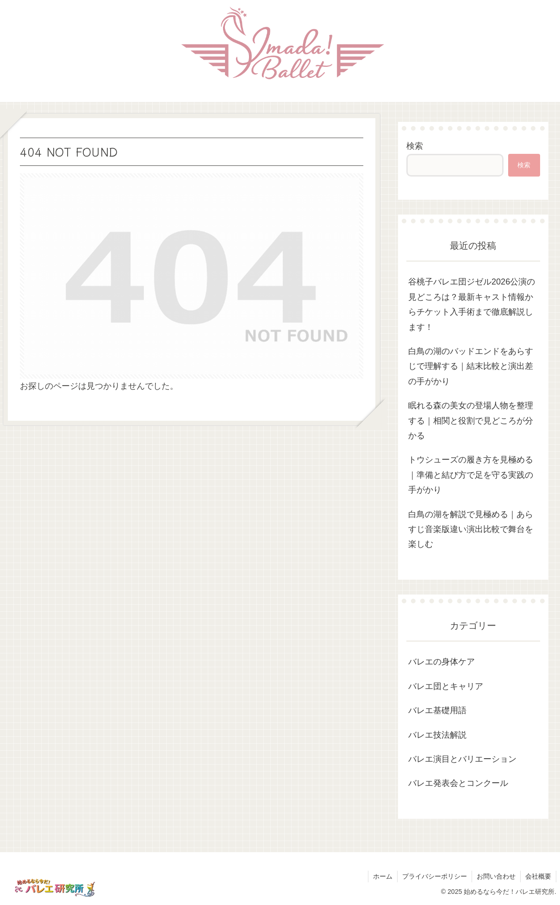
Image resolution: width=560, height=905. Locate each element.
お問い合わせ (496, 876)
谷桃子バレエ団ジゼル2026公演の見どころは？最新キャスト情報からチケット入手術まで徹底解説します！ (471, 304)
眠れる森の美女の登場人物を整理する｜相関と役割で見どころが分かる (470, 420)
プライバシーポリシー (434, 876)
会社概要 (538, 876)
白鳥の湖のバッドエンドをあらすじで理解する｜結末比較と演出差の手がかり (470, 366)
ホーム (382, 876)
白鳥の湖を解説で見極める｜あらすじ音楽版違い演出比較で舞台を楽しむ (470, 529)
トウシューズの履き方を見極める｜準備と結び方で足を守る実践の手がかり (470, 474)
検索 (414, 146)
